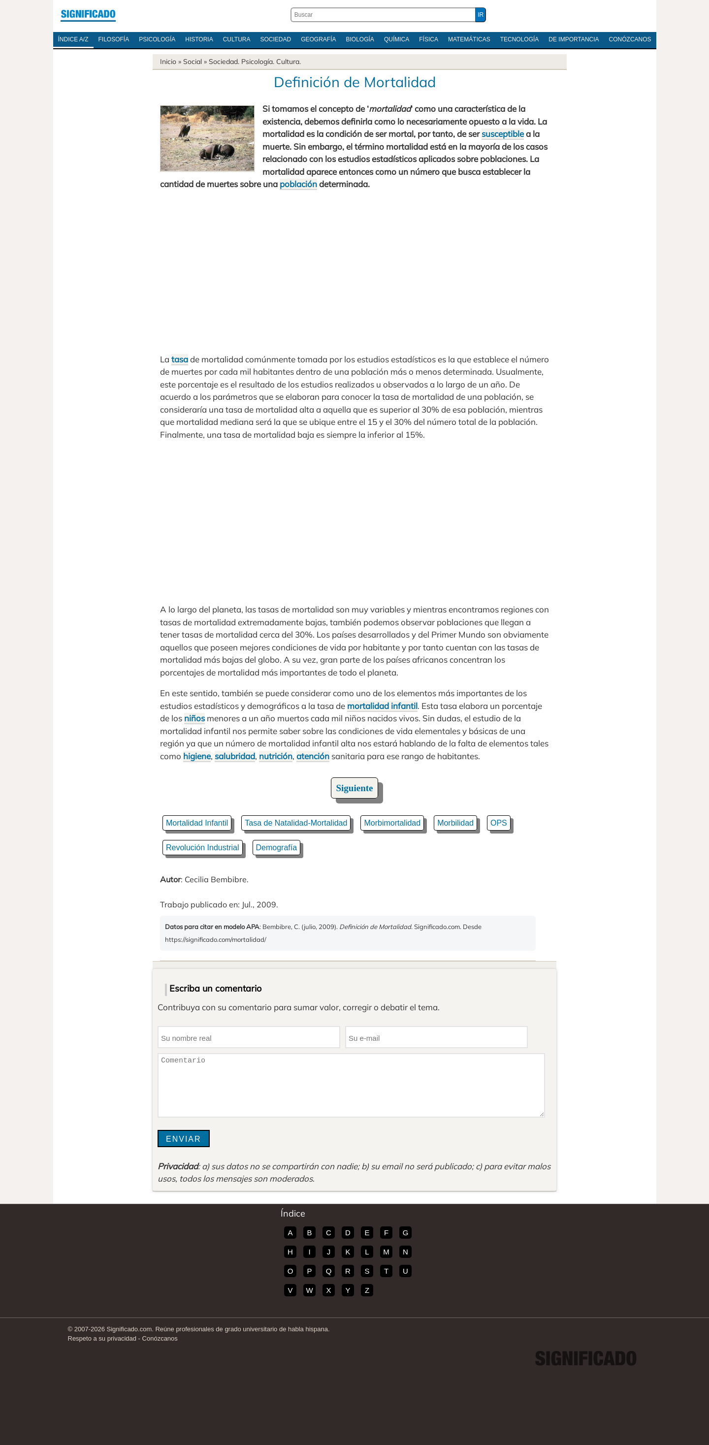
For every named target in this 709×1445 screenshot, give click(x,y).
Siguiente (354, 788)
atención (312, 756)
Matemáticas (469, 39)
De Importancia (573, 39)
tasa (179, 359)
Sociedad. (224, 61)
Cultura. (288, 61)
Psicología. (257, 61)
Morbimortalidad (392, 823)
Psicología (157, 39)
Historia (199, 39)
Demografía (276, 847)
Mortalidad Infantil (197, 823)
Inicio (168, 61)
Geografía (318, 39)
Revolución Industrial (202, 847)
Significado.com (88, 15)
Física (428, 39)
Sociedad (275, 39)
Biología (360, 39)
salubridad (235, 756)
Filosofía (113, 39)
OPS (498, 823)
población (298, 184)
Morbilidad (455, 823)
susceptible (503, 133)
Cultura (237, 39)
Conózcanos (630, 39)
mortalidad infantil (382, 706)
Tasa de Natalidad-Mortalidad (296, 823)
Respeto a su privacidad (102, 1338)
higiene (197, 756)
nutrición (275, 756)
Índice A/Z (73, 39)
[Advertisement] (354, 272)
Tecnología (519, 39)
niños (194, 718)
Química (396, 39)
